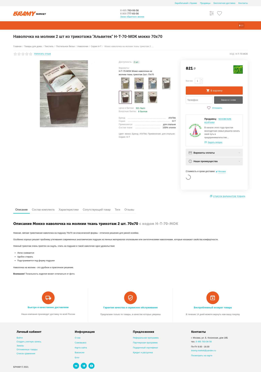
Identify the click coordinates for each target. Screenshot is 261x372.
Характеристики (75, 209)
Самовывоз (80, 343)
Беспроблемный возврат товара (213, 307)
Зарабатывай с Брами (186, 3)
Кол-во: (189, 81)
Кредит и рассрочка (143, 352)
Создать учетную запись (29, 342)
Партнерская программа (145, 343)
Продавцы (205, 3)
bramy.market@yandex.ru (203, 350)
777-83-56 (131, 13)
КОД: (232, 54)
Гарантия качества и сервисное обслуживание (130, 307)
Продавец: (210, 119)
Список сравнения (26, 353)
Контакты (243, 3)
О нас (78, 337)
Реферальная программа (145, 337)
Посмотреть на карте (201, 355)
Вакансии (79, 352)
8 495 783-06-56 (204, 342)
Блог (77, 357)
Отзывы (143, 209)
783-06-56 (131, 10)
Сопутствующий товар (105, 209)
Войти (20, 337)
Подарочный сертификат (145, 347)
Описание (23, 209)
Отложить (214, 108)
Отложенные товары (27, 349)
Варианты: (124, 68)
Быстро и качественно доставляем (48, 307)
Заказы (20, 345)
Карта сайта (81, 347)
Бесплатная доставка (224, 3)
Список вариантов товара (229, 196)
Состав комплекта (47, 209)
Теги (129, 209)
